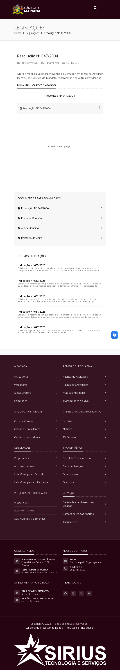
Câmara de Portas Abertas (78, 514)
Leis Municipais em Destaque (31, 482)
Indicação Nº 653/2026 (31, 280)
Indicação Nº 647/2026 (31, 327)
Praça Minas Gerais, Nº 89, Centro (35, 564)
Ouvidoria (68, 482)
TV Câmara (69, 437)
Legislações (32, 33)
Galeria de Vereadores (27, 437)
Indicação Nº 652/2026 (31, 296)
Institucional (21, 376)
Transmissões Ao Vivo (76, 401)
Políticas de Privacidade (79, 627)
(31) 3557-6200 (77, 569)
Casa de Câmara (23, 421)
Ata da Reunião (28, 228)
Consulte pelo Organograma (85, 562)
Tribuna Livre (70, 522)
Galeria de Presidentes (27, 429)
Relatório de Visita (30, 238)
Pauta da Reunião (30, 218)
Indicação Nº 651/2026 (31, 311)
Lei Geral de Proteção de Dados (44, 627)
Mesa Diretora (22, 392)
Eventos (67, 421)
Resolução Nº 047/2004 (60, 95)
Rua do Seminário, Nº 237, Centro (39, 572)
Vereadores (21, 384)
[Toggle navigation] (104, 7)
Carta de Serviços (73, 466)
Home (17, 33)
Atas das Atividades (74, 392)
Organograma (71, 474)
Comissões (20, 401)
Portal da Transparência (77, 458)
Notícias (67, 429)
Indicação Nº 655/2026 (31, 265)
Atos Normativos (24, 466)
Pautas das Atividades (75, 384)
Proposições (21, 458)
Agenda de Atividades (75, 376)
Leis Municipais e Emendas (30, 474)
